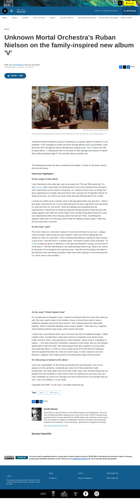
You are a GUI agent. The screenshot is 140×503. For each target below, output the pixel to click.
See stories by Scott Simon (56, 430)
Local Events (66, 23)
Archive (80, 478)
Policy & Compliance (85, 483)
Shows (25, 23)
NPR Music (54, 397)
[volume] (11, 15)
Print (133, 71)
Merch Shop (126, 23)
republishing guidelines (80, 464)
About (53, 23)
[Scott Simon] (37, 419)
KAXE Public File (112, 478)
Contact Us (53, 483)
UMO (89, 152)
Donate (132, 6)
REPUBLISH (22, 462)
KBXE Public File (112, 483)
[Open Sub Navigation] (9, 23)
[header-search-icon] (121, 6)
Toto (103, 189)
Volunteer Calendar (109, 23)
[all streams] (130, 15)
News (4, 23)
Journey (39, 192)
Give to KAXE (39, 23)
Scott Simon (18, 70)
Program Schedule (87, 23)
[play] (5, 16)
